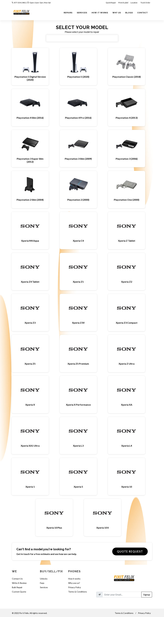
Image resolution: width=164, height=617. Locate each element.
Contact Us (17, 578)
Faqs (42, 583)
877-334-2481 (20, 2)
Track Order (146, 2)
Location (134, 2)
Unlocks (43, 578)
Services (44, 587)
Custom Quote (19, 591)
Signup (146, 594)
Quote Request (130, 551)
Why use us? (74, 583)
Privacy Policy (74, 587)
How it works (74, 578)
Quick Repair (111, 2)
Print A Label (123, 2)
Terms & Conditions (77, 591)
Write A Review (19, 583)
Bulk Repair (17, 587)
